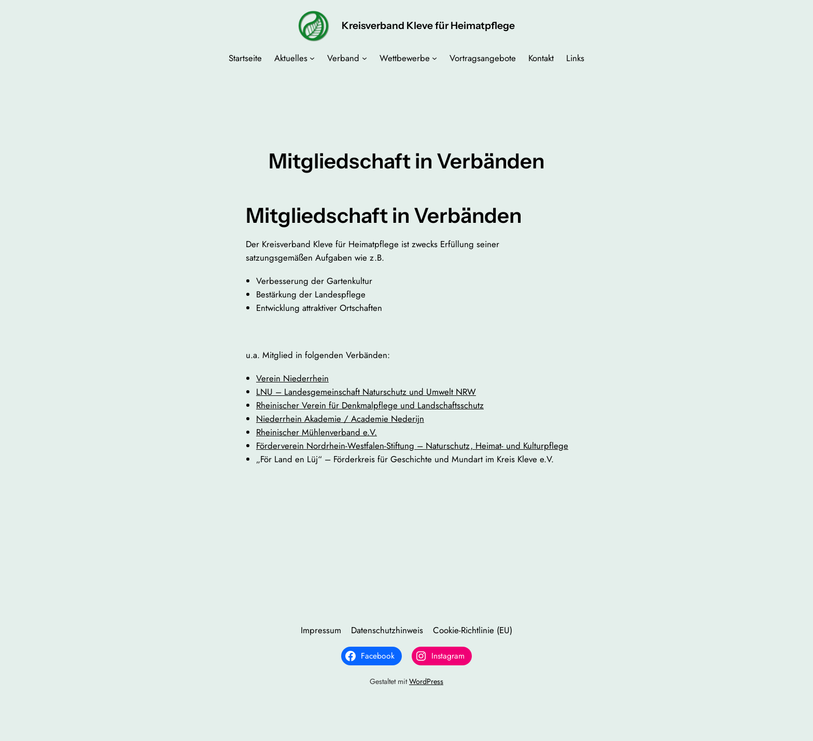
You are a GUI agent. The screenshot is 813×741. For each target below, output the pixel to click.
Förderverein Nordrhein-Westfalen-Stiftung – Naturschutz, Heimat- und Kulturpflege (412, 445)
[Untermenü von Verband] (364, 58)
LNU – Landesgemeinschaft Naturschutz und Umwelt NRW (366, 392)
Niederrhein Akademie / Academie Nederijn (340, 418)
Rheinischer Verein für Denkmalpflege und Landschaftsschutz (370, 405)
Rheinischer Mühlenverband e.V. (316, 432)
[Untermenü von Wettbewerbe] (434, 58)
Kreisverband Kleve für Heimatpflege (428, 25)
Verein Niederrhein (292, 378)
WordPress (426, 681)
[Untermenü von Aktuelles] (312, 58)
